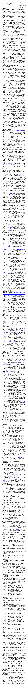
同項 (21, 159)
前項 (11, 101)
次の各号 (23, 360)
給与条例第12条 (18, 457)
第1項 (6, 42)
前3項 (12, 60)
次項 (24, 402)
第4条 (20, 330)
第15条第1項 (19, 249)
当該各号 (20, 362)
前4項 (5, 287)
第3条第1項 (18, 130)
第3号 (11, 364)
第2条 (20, 175)
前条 (10, 96)
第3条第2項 (18, 134)
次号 (7, 364)
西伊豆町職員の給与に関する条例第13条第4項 (14, 294)
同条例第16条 (6, 460)
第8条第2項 (9, 227)
